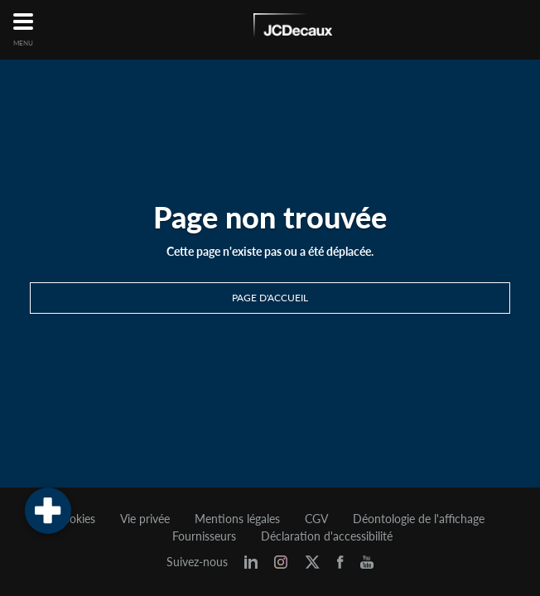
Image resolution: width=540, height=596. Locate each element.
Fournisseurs (204, 536)
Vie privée (145, 519)
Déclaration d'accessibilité (327, 536)
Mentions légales (237, 519)
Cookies (75, 519)
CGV (316, 519)
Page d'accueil (270, 297)
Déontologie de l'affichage (419, 519)
